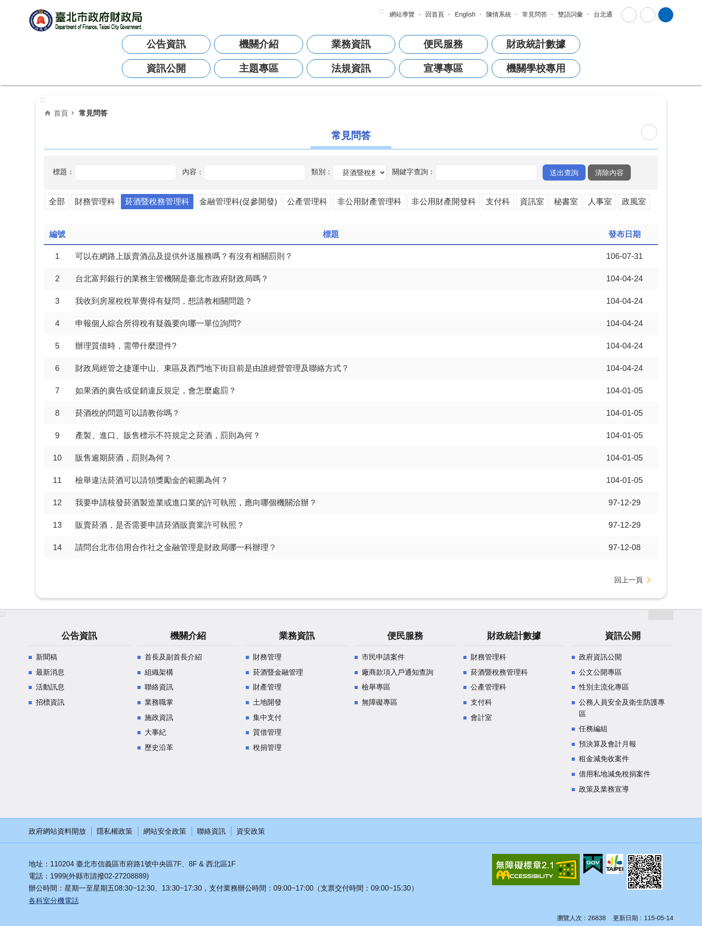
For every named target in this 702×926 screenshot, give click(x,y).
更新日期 (625, 918)
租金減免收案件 (604, 758)
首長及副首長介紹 (173, 657)
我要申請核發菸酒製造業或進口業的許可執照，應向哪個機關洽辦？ (196, 502)
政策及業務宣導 (604, 789)
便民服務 (443, 44)
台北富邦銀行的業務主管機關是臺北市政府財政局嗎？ (172, 278)
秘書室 (566, 201)
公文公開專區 (600, 672)
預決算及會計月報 (607, 744)
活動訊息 (50, 687)
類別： (322, 172)
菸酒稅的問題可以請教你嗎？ (127, 413)
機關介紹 (258, 44)
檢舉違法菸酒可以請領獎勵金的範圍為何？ (151, 480)
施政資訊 (159, 717)
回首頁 (434, 14)
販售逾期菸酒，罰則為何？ (123, 457)
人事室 (600, 201)
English (465, 14)
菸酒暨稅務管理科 (157, 201)
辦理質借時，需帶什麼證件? (125, 345)
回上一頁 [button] (628, 580)
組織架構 (159, 672)
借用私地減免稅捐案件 (615, 774)
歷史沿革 (159, 747)
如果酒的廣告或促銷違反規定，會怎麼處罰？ (155, 390)
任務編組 (593, 728)
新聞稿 (46, 657)
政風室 (634, 201)
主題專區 (258, 68)
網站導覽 (402, 14)
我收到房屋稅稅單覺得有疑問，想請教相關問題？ (164, 301)
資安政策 (250, 831)
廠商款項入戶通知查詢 (397, 672)
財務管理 (267, 657)
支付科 (498, 201)
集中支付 (267, 717)
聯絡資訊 (159, 687)
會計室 (481, 717)
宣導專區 (443, 68)
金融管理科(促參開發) (238, 201)
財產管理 (267, 687)
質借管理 (267, 732)
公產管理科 (307, 201)
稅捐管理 (267, 747)
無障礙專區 (380, 702)
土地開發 (267, 702)
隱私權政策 (115, 831)
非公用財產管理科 (369, 201)
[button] (564, 172)
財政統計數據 (535, 44)
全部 (57, 201)
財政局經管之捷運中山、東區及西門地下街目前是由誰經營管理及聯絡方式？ (212, 368)
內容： (193, 172)
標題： (63, 172)
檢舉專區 (376, 687)
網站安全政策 (164, 831)
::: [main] (42, 99)
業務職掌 (159, 702)
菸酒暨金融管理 (278, 672)
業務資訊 (351, 44)
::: (381, 11)
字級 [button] (629, 14)
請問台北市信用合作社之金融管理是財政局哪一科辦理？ (176, 547)
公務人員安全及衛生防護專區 (622, 708)
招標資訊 (50, 702)
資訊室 (532, 201)
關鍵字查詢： (413, 172)
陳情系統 (498, 14)
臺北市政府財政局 (87, 20)
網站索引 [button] (665, 14)
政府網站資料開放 (57, 831)
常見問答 (534, 14)
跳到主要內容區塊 (4, 4)
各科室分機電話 (54, 900)
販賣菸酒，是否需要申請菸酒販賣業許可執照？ (159, 525)
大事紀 (155, 732)
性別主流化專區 (604, 687)
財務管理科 (95, 201)
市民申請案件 (383, 657)
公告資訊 (166, 44)
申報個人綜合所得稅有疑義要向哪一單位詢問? (158, 323)
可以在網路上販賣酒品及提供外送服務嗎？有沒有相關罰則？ (184, 256)
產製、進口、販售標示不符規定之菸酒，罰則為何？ (168, 435)
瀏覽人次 (569, 918)
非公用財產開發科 (443, 201)
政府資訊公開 (600, 657)
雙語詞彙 (570, 14)
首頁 (61, 113)
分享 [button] (647, 14)
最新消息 (50, 672)
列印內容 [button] (649, 132)
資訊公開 (166, 68)
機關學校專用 (535, 68)
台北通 (603, 14)
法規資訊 (351, 68)
